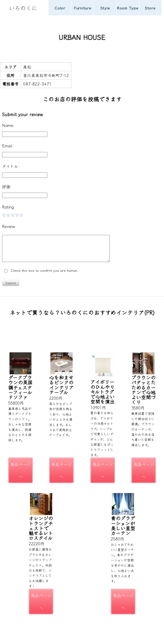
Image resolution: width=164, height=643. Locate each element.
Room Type (127, 7)
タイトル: (10, 166)
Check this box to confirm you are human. (41, 270)
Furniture (82, 7)
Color (59, 7)
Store (150, 7)
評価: (7, 186)
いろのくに (23, 8)
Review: (9, 226)
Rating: (8, 207)
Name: (8, 125)
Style (105, 7)
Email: (8, 146)
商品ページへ (20, 470)
